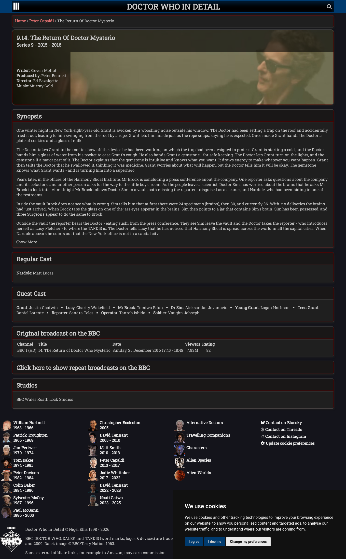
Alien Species (192, 462)
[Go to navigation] (16, 6)
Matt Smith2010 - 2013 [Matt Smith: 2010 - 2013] (104, 450)
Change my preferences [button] (248, 542)
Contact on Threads (281, 429)
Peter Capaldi (41, 20)
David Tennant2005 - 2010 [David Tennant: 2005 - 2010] (108, 437)
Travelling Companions (202, 437)
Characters (190, 450)
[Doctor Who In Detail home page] (173, 6)
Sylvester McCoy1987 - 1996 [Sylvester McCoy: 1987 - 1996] (22, 500)
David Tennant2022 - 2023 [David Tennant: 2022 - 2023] (108, 487)
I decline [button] (214, 542)
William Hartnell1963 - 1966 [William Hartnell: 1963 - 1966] (23, 425)
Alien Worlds (192, 475)
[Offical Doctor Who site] (11, 550)
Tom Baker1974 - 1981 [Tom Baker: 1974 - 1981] (17, 462)
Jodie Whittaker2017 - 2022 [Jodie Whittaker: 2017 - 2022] (109, 475)
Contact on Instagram (283, 436)
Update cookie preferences (288, 443)
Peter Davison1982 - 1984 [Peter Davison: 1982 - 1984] (20, 475)
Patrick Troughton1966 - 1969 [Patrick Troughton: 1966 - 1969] (24, 437)
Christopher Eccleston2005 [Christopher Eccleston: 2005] (114, 425)
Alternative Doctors (198, 425)
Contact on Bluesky (281, 422)
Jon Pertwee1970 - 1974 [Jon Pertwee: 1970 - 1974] (18, 450)
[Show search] (329, 6)
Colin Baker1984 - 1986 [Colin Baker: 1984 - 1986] (18, 487)
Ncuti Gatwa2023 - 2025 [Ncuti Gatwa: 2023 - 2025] (105, 500)
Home (20, 20)
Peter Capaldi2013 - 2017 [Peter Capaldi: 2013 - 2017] (106, 462)
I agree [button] (194, 542)
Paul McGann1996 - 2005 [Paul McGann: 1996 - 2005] (20, 512)
